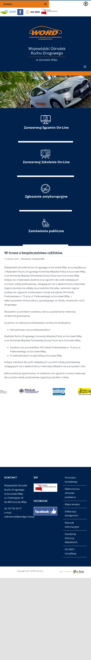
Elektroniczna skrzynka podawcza (72, 493)
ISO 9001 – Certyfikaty (70, 551)
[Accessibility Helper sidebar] (86, 3)
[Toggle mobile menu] (85, 66)
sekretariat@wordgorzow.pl (19, 516)
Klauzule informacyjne (72, 524)
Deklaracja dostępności (71, 513)
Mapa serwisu (72, 504)
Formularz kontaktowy (71, 479)
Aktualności (26, 259)
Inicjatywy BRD (38, 259)
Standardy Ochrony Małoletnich (71, 538)
